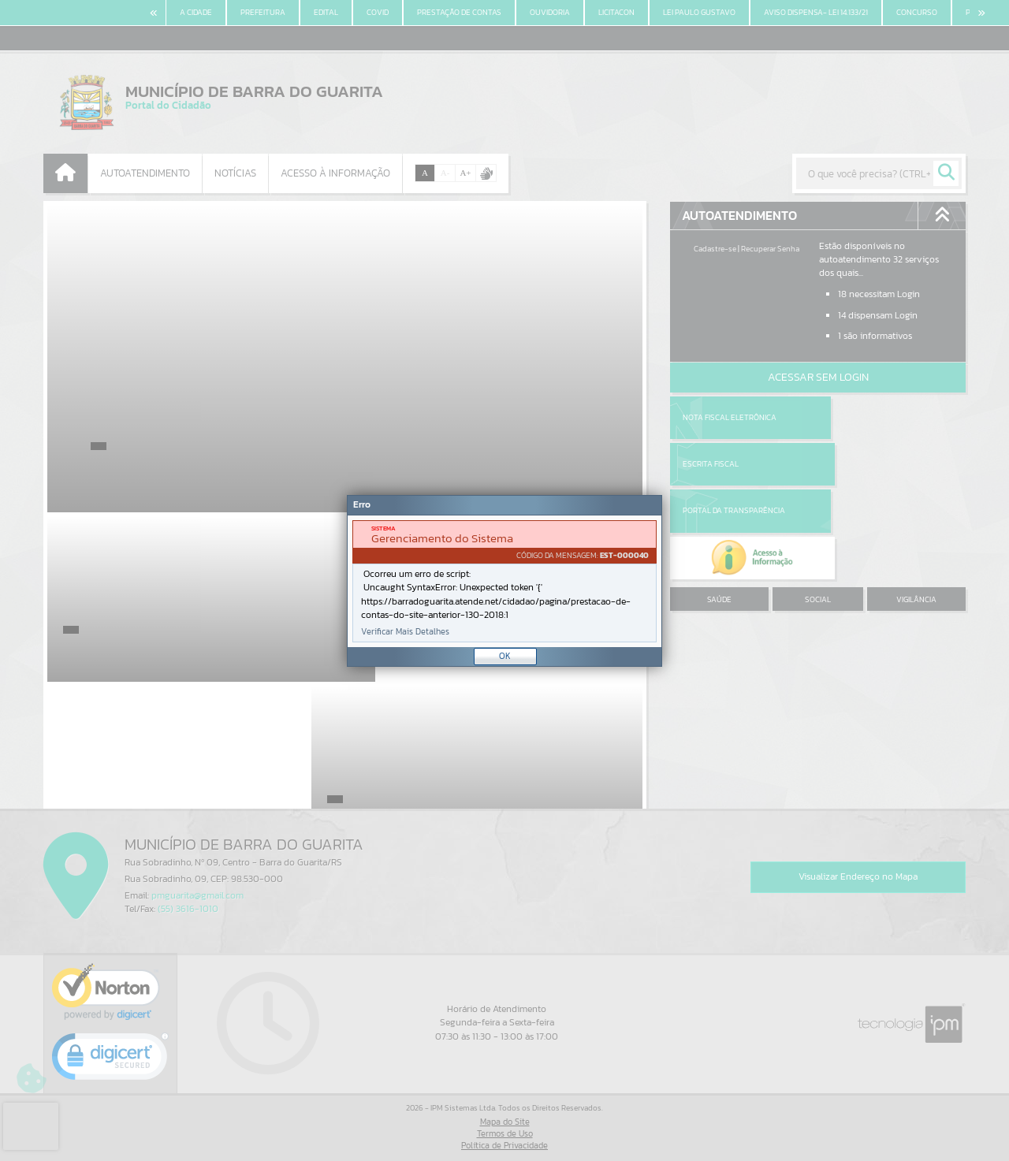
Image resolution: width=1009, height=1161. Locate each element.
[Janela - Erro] (504, 581)
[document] (504, 581)
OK (505, 655)
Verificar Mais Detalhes (405, 632)
